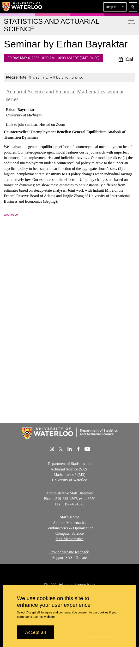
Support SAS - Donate (69, 557)
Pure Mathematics (70, 539)
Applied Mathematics (69, 523)
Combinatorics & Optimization (69, 528)
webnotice (11, 214)
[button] (115, 7)
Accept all (35, 632)
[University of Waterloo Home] (22, 6)
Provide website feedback (69, 552)
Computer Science (69, 534)
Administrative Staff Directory (69, 493)
